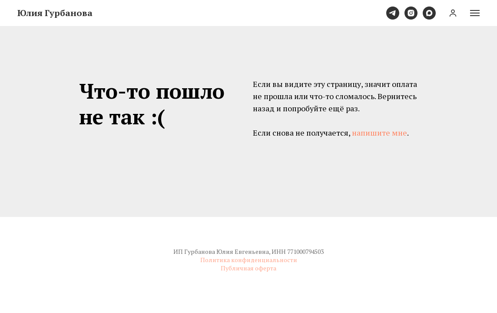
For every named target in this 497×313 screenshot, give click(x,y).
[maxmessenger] (429, 13)
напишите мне (379, 132)
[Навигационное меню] (475, 13)
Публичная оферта (248, 268)
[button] (453, 13)
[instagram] (410, 13)
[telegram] (392, 13)
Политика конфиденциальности (248, 260)
